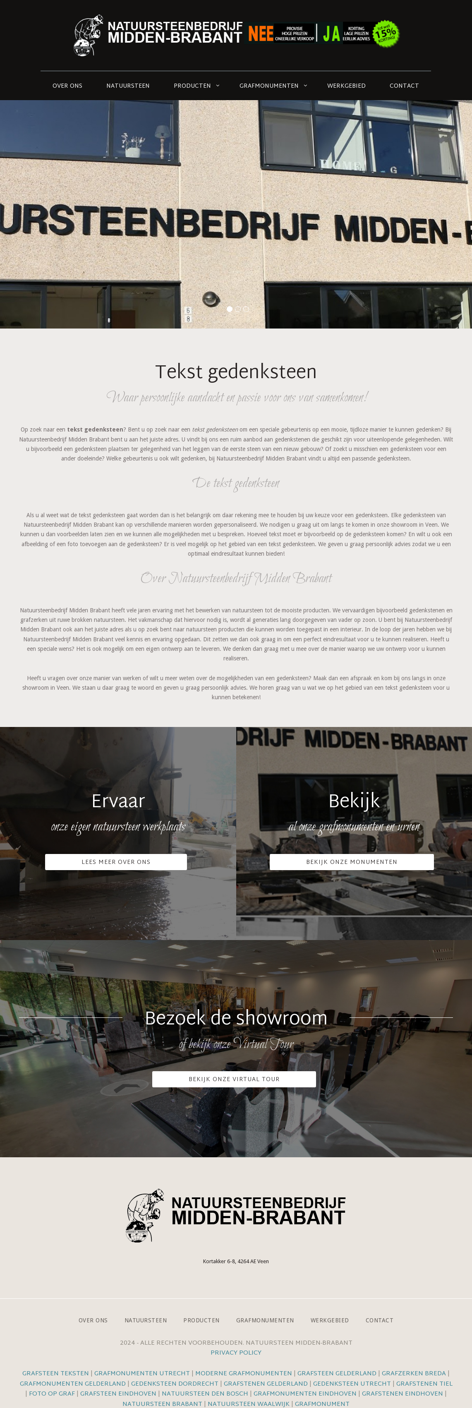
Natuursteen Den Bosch (205, 1394)
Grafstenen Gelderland (266, 1384)
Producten (192, 86)
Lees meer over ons (116, 862)
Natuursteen (128, 86)
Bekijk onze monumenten (352, 862)
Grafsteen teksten (55, 1373)
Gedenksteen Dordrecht (174, 1384)
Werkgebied (346, 86)
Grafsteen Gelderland (336, 1373)
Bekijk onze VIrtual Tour (234, 1080)
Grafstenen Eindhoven (402, 1394)
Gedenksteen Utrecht (353, 1384)
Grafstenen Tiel (424, 1384)
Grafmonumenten (269, 86)
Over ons (67, 86)
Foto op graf (52, 1394)
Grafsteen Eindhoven (118, 1394)
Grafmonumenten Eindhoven (305, 1394)
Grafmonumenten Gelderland (73, 1384)
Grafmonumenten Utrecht (142, 1373)
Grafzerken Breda (414, 1373)
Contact (404, 86)
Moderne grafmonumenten (243, 1373)
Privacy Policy (236, 1353)
